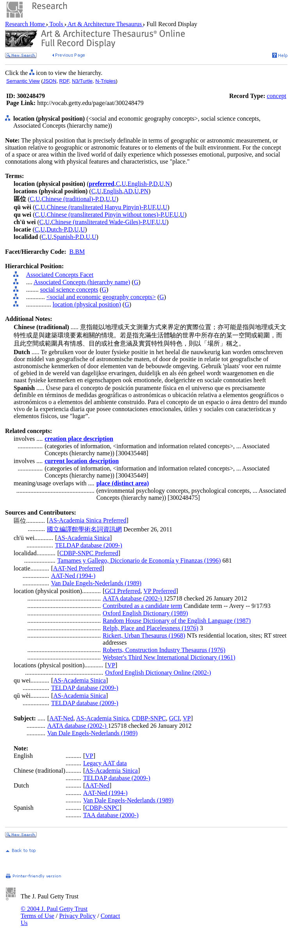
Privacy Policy (77, 915)
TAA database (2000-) (111, 815)
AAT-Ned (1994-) (73, 575)
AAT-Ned (61, 718)
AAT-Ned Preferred (77, 568)
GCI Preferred (122, 591)
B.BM (77, 251)
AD (128, 191)
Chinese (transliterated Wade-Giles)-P (98, 222)
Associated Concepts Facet (59, 274)
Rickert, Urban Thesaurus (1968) (144, 635)
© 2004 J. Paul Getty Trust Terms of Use (54, 912)
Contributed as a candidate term (142, 605)
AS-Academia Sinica (83, 538)
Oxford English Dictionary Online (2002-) (158, 672)
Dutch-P (56, 229)
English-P (140, 183)
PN (144, 191)
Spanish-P (65, 236)
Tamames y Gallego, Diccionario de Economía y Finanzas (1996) (139, 560)
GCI (174, 718)
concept (276, 96)
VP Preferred (159, 591)
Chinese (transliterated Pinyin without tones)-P (104, 214)
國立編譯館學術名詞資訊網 (84, 529)
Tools (56, 24)
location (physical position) (87, 304)
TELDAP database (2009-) (88, 545)
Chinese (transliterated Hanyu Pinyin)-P (96, 207)
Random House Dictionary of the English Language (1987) (177, 620)
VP (111, 665)
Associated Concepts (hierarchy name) (82, 282)
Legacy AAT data (105, 763)
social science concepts (69, 289)
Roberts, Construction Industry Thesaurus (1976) (164, 650)
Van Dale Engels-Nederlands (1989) (96, 583)
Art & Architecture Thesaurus (104, 24)
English (112, 191)
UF (151, 207)
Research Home (25, 24)
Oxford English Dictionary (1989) (145, 613)
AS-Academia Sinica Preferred (87, 520)
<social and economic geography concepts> (101, 297)
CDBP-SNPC (149, 718)
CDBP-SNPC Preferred (88, 553)
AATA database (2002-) (133, 598)
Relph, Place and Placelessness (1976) (150, 628)
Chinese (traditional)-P (70, 199)
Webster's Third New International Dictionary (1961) (169, 657)
